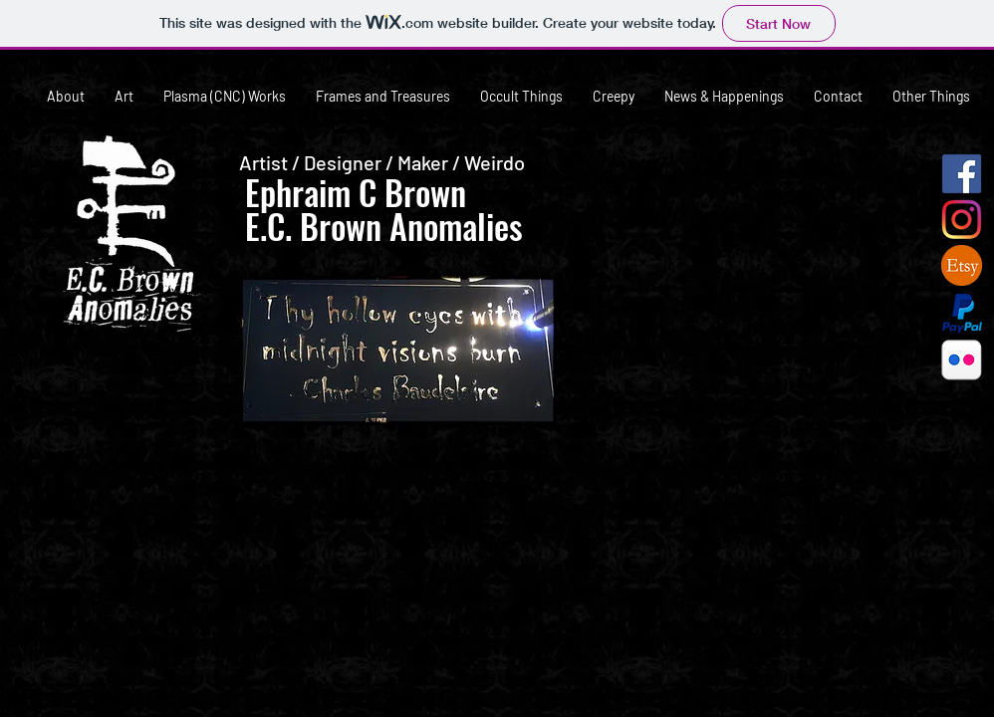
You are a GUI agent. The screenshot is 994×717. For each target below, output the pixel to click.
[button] (730, 297)
